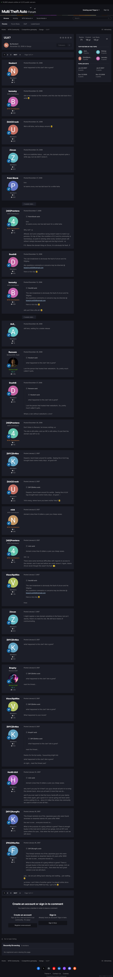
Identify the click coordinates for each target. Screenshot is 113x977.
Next (15, 55)
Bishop (103, 51)
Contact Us (57, 973)
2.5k (13, 690)
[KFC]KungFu (13, 811)
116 (13, 233)
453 (13, 169)
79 (13, 343)
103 (13, 473)
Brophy (12, 668)
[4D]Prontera (12, 211)
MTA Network (27, 18)
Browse (6, 19)
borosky (13, 91)
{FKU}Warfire (12, 843)
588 (13, 113)
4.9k (13, 374)
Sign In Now (53, 923)
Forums (4, 24)
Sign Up (106, 10)
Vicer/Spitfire (12, 575)
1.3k (13, 594)
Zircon (12, 150)
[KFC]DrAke (13, 453)
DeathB (12, 254)
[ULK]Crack (13, 122)
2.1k (13, 831)
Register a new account (23, 925)
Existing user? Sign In (91, 10)
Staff (25, 24)
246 (13, 531)
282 (13, 141)
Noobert (15, 44)
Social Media (41, 18)
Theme (47, 973)
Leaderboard (35, 24)
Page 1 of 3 (29, 55)
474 (13, 273)
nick (13, 510)
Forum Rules (15, 24)
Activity (15, 18)
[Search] (84, 18)
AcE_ (12, 324)
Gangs (29, 46)
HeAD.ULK (13, 772)
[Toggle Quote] (27, 216)
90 (13, 862)
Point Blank (12, 178)
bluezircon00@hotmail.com (33, 268)
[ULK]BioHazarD (88, 57)
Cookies (66, 973)
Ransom (13, 352)
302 (13, 197)
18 (13, 82)
